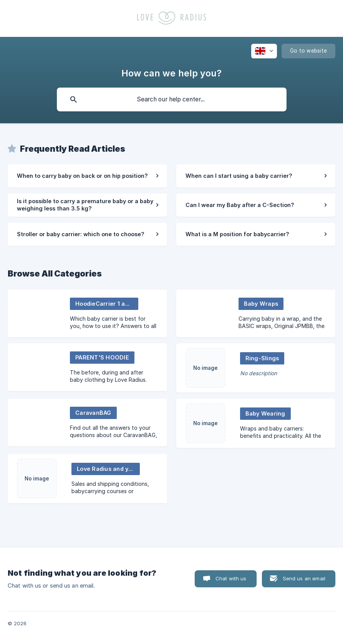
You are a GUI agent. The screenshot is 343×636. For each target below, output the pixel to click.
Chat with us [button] (231, 578)
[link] (87, 175)
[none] (264, 51)
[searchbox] (172, 99)
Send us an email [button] (304, 578)
